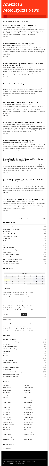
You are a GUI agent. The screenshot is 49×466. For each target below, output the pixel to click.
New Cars (5, 243)
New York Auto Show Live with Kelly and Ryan (14, 306)
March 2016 (27, 410)
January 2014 (6, 434)
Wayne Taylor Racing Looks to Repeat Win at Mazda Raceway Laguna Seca (23, 65)
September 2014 (7, 424)
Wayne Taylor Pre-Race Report (15, 84)
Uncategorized (7, 257)
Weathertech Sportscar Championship (12, 259)
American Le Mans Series (9, 227)
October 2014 (27, 422)
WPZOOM (22, 463)
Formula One (6, 231)
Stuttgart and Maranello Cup (10, 250)
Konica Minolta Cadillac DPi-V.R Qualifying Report (15, 300)
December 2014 (28, 419)
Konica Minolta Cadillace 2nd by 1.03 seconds (14, 310)
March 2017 (6, 400)
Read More (5, 36)
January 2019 (6, 390)
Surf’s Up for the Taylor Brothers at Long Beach (21, 102)
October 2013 (27, 437)
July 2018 (26, 390)
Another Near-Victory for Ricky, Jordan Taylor (21, 25)
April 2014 (26, 429)
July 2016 (26, 405)
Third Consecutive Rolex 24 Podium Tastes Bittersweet (24, 199)
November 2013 (7, 437)
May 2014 (5, 429)
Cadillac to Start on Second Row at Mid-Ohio (14, 298)
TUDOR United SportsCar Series (13, 27)
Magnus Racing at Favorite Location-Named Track (15, 292)
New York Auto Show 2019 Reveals (11, 302)
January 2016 (27, 412)
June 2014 (26, 427)
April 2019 (26, 385)
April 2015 (26, 415)
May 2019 (5, 385)
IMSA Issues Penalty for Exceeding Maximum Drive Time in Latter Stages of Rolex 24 (23, 180)
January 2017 (6, 402)
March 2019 (6, 387)
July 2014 (5, 427)
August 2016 (6, 405)
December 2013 (28, 434)
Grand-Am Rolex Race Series (10, 234)
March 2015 (6, 417)
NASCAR (5, 240)
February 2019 (27, 387)
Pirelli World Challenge (8, 247)
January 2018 (27, 395)
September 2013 (7, 439)
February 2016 (6, 412)
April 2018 (5, 392)
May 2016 (26, 407)
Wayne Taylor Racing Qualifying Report (18, 44)
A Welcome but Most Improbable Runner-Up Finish (22, 122)
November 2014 (7, 422)
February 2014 (27, 432)
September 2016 (28, 402)
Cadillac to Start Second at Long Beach (12, 308)
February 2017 (27, 400)
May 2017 (5, 397)
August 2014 (27, 424)
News (4, 27)
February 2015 (27, 417)
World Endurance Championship (11, 261)
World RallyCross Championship (11, 263)
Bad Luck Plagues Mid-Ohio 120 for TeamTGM (14, 296)
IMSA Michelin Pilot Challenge (10, 236)
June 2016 (5, 407)
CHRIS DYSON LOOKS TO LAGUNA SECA (12, 294)
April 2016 (5, 410)
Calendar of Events (9, 444)
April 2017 (26, 397)
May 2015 (5, 415)
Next (44, 218)
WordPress (11, 463)
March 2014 (6, 432)
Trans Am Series (7, 252)
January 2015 (6, 419)
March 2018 (27, 392)
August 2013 (27, 439)
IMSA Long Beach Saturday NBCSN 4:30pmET (14, 304)
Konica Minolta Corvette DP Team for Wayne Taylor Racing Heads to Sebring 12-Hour (23, 160)
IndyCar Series (6, 238)
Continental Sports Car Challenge (11, 229)
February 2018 (6, 395)
